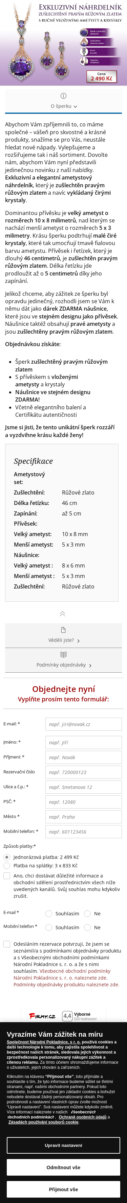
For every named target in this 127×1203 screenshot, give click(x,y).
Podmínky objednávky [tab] (63, 660)
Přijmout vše (63, 1190)
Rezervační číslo (19, 772)
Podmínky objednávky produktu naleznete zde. (67, 984)
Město (9, 816)
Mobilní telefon (20, 926)
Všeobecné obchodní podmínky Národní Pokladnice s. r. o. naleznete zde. (62, 974)
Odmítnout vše (64, 1168)
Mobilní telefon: (19, 831)
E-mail (11, 912)
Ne (97, 913)
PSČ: (7, 801)
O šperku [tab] (63, 101)
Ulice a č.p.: (14, 787)
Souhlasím (67, 913)
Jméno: (10, 742)
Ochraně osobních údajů (83, 1118)
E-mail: (11, 724)
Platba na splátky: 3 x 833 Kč (46, 865)
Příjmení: (12, 757)
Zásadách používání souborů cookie (43, 1123)
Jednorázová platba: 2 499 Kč (46, 857)
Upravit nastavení (63, 1146)
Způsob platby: (18, 846)
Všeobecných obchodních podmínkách (52, 1116)
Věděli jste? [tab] (63, 635)
